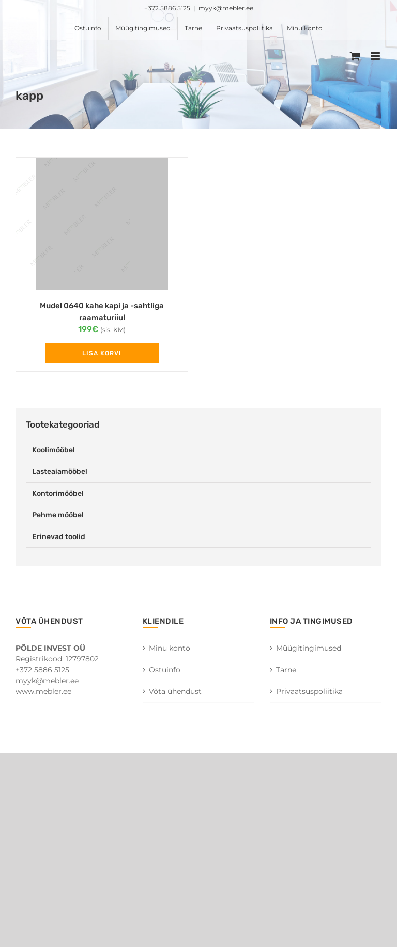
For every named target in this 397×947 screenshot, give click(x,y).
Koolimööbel (53, 450)
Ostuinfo (164, 669)
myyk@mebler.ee (225, 8)
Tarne (286, 669)
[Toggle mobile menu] (376, 56)
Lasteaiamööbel (59, 471)
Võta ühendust (175, 691)
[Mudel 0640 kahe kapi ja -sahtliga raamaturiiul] (102, 224)
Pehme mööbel (58, 515)
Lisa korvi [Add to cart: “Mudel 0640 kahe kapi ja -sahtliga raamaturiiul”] (101, 353)
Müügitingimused (308, 648)
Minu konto (169, 648)
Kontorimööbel (58, 493)
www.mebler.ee (43, 691)
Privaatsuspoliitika (309, 691)
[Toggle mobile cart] (355, 56)
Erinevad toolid (58, 536)
